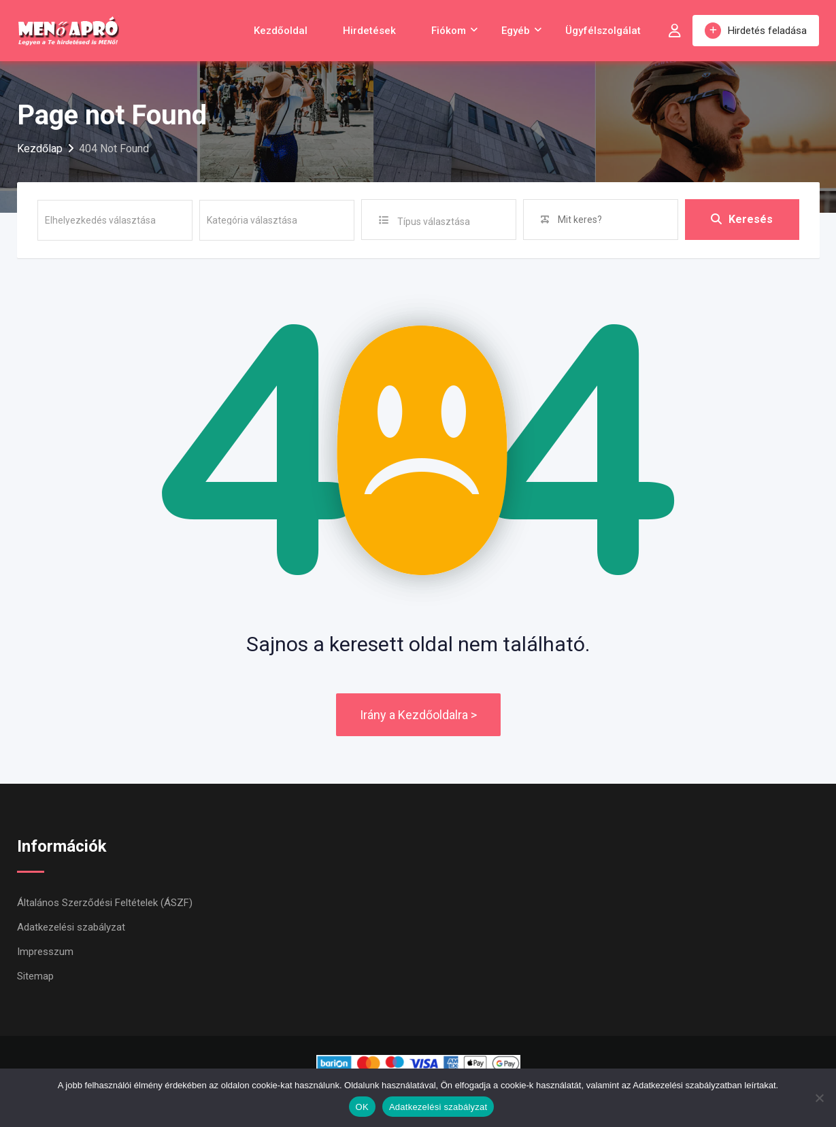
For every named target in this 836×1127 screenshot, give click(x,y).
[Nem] (819, 1098)
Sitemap (35, 976)
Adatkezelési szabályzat (71, 927)
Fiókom (448, 30)
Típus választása (433, 221)
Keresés (742, 219)
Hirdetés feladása (756, 30)
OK (362, 1107)
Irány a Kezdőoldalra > (418, 715)
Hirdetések (369, 30)
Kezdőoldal (280, 30)
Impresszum (45, 952)
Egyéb (515, 30)
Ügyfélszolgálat (603, 30)
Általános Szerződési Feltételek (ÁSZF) (105, 903)
